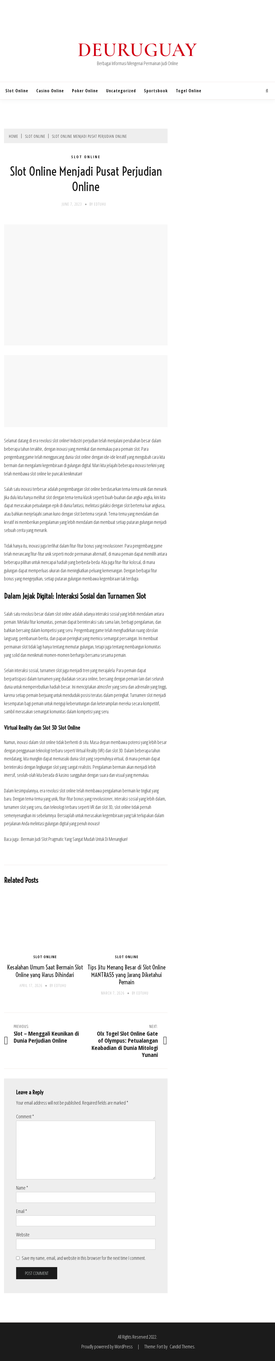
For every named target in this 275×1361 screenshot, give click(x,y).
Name (22, 1187)
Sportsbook (156, 91)
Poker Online (85, 91)
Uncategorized (121, 91)
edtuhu (100, 204)
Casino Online (50, 91)
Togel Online (188, 91)
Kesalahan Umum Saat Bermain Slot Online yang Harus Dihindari (45, 971)
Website (23, 1234)
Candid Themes (182, 1346)
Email (21, 1211)
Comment (25, 1116)
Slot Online (16, 91)
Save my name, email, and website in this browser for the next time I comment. (84, 1258)
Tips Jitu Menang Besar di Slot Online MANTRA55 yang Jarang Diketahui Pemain (126, 975)
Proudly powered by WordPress (107, 1346)
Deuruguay (137, 50)
